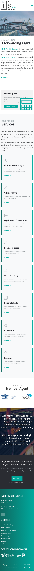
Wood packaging (5, 536)
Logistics (3, 544)
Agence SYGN (16, 567)
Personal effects (5, 538)
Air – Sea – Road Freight (7, 525)
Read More (7, 175)
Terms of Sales (26, 564)
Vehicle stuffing (5, 527)
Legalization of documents (8, 530)
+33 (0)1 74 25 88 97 (8, 507)
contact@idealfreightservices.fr (12, 509)
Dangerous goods (6, 533)
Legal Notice (27, 567)
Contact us (17, 478)
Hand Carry (4, 541)
